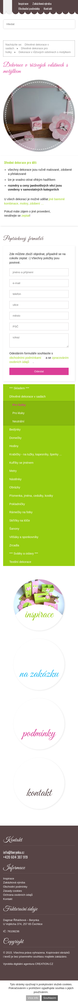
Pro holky (19, 405)
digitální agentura (24, 963)
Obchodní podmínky (29, 8)
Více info (33, 997)
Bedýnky (15, 429)
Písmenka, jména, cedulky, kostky (31, 495)
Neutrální (18, 421)
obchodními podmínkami (25, 357)
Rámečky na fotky (20, 512)
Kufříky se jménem (21, 462)
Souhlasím (49, 997)
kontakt (39, 783)
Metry (13, 470)
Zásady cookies (12, 890)
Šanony (14, 528)
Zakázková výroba (41, 3)
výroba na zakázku (39, 664)
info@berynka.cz (13, 852)
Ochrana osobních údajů (18, 894)
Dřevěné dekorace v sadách (27, 396)
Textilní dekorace (20, 561)
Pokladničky (17, 504)
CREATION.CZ (44, 963)
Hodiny (14, 446)
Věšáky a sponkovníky (23, 537)
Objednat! (66, 215)
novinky (39, 604)
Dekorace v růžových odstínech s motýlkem (45, 52)
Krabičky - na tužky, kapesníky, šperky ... (35, 454)
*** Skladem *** (19, 388)
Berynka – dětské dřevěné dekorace (7, 7)
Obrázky (14, 487)
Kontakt (48, 8)
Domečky (15, 438)
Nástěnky (15, 479)
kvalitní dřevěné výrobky (39, 723)
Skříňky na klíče (19, 520)
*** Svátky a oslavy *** (23, 553)
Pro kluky (18, 413)
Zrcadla (14, 545)
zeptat (25, 215)
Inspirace (23, 3)
